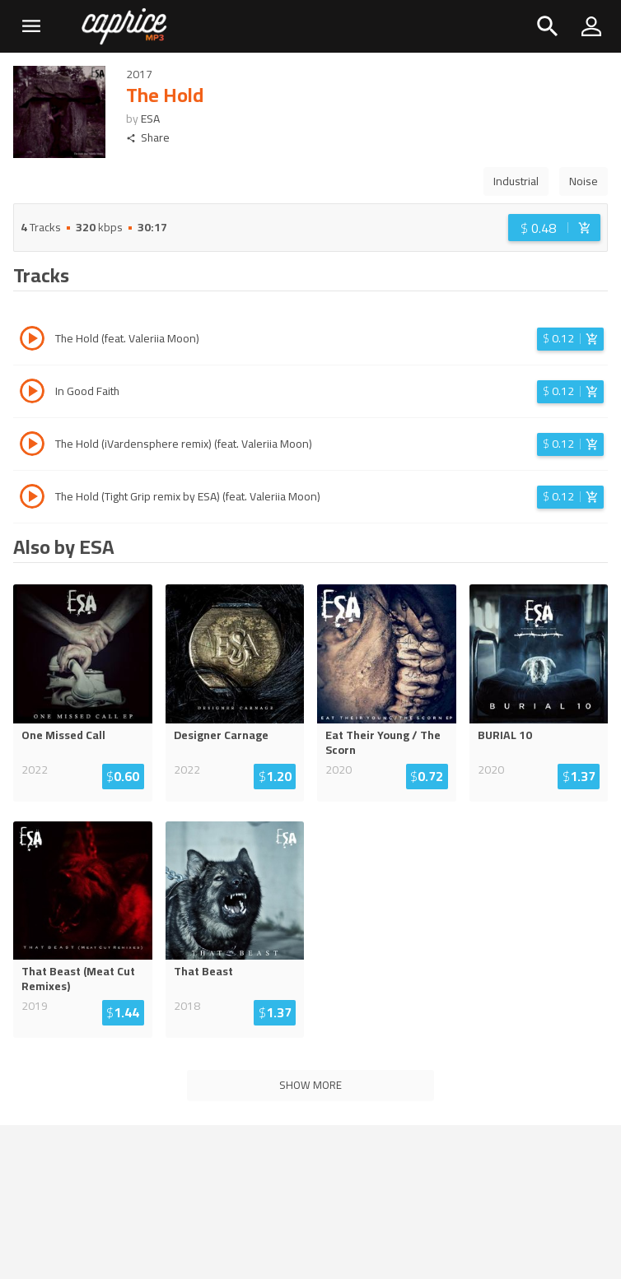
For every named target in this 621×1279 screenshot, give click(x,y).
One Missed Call (63, 735)
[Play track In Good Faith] (32, 393)
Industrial (516, 181)
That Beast (203, 971)
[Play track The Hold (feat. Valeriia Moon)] (32, 341)
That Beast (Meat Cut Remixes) (78, 978)
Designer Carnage (221, 735)
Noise (583, 181)
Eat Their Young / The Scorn (383, 742)
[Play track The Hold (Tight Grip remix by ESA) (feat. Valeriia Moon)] (32, 499)
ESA (150, 118)
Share (148, 138)
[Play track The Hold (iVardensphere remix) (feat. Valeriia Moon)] (32, 446)
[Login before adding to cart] (554, 227)
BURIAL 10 (505, 735)
